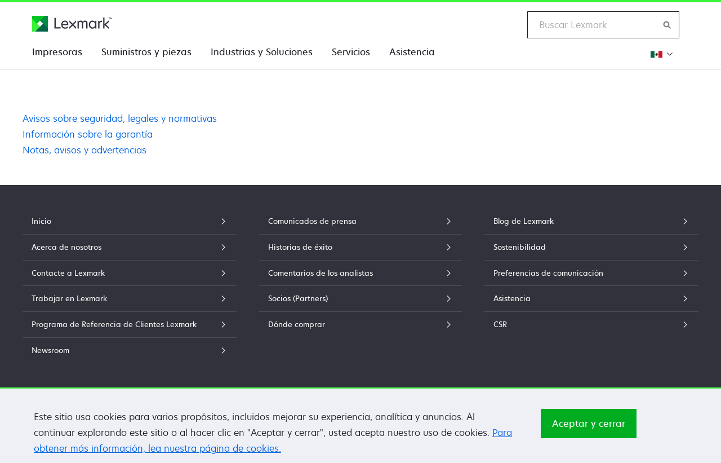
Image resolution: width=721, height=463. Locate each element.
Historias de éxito (360, 247)
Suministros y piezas (146, 52)
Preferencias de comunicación (591, 273)
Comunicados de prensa (360, 221)
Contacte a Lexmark (130, 273)
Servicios (351, 52)
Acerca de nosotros (130, 247)
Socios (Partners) (360, 298)
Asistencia (412, 52)
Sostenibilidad (591, 247)
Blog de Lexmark (591, 221)
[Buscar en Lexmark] (667, 25)
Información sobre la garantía (88, 134)
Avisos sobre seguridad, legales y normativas (120, 118)
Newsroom (130, 350)
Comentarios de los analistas (360, 273)
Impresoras (57, 52)
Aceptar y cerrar (588, 429)
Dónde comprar (360, 324)
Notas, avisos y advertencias (84, 150)
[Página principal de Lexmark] (72, 24)
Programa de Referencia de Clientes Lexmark (130, 324)
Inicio (130, 221)
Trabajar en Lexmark (130, 298)
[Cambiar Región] (661, 54)
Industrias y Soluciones (262, 52)
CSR (591, 324)
